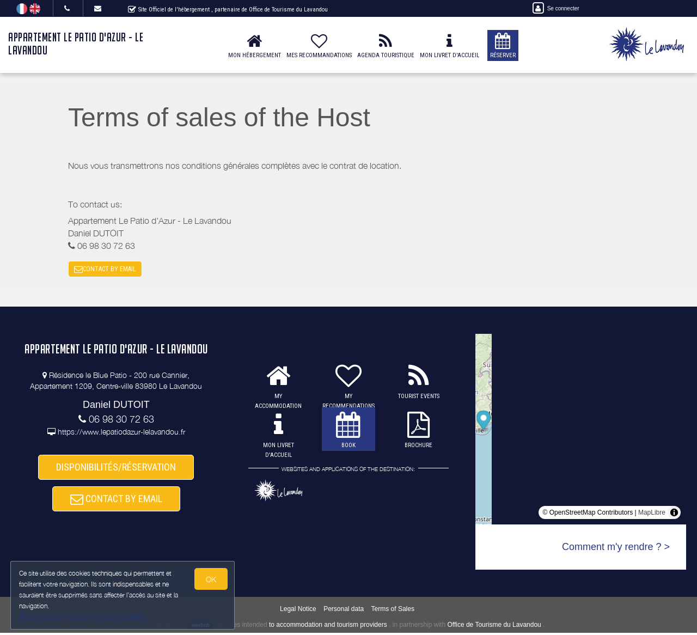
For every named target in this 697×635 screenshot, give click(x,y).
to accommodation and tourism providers (328, 627)
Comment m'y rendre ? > (616, 549)
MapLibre (651, 514)
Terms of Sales (392, 611)
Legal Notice (298, 611)
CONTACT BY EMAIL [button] (105, 270)
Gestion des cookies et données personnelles (83, 617)
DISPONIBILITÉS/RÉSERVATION (116, 470)
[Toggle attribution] (674, 514)
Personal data (343, 611)
